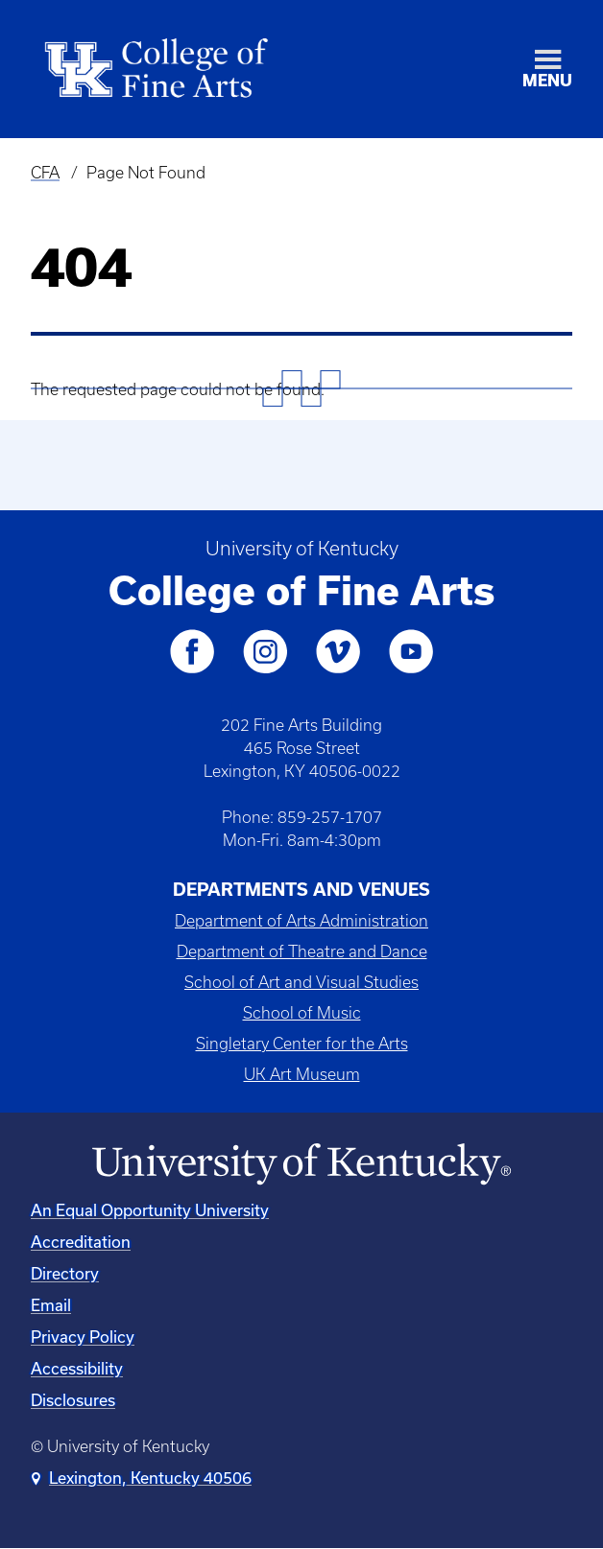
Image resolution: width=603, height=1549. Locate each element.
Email (51, 1305)
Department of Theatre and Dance (302, 951)
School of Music (302, 1012)
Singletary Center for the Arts (302, 1043)
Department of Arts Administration (301, 920)
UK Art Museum (302, 1074)
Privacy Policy (82, 1336)
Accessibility (77, 1368)
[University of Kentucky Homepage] (301, 1164)
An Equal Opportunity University (150, 1210)
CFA (45, 172)
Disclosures (73, 1400)
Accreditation (81, 1241)
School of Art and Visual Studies (301, 982)
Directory (65, 1273)
